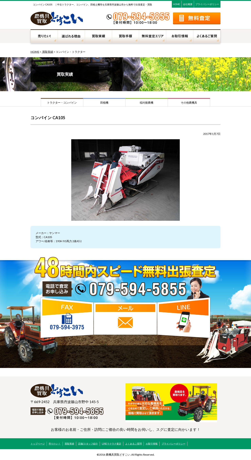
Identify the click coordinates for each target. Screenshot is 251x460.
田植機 (104, 102)
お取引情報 (152, 443)
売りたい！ (55, 443)
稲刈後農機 (146, 102)
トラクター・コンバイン (62, 102)
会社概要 (187, 4)
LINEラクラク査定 (111, 443)
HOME (176, 4)
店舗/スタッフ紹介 (88, 443)
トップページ (38, 443)
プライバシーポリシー (207, 4)
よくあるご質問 (133, 443)
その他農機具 (189, 102)
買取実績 (47, 51)
